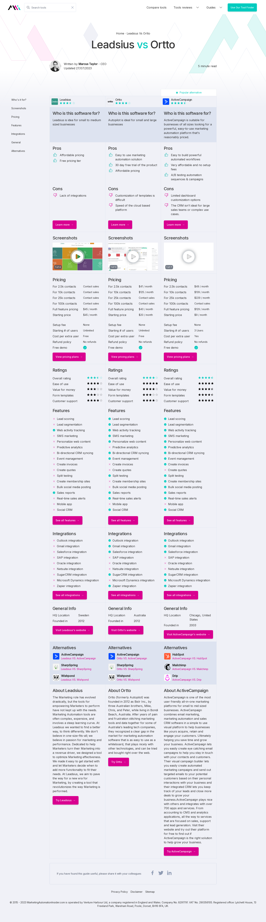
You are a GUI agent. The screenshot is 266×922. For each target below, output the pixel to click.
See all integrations (68, 595)
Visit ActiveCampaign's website (186, 634)
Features (16, 125)
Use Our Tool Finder (242, 7)
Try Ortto (116, 761)
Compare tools (156, 7)
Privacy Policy (119, 891)
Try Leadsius (64, 800)
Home (120, 33)
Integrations (18, 133)
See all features (66, 520)
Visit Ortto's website (123, 630)
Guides (214, 7)
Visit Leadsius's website (71, 630)
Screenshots (18, 108)
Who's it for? (18, 99)
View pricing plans (67, 356)
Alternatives (18, 150)
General (16, 142)
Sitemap (150, 891)
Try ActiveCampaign (179, 851)
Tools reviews (186, 7)
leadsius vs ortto (138, 33)
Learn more (63, 224)
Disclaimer (137, 891)
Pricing (15, 116)
